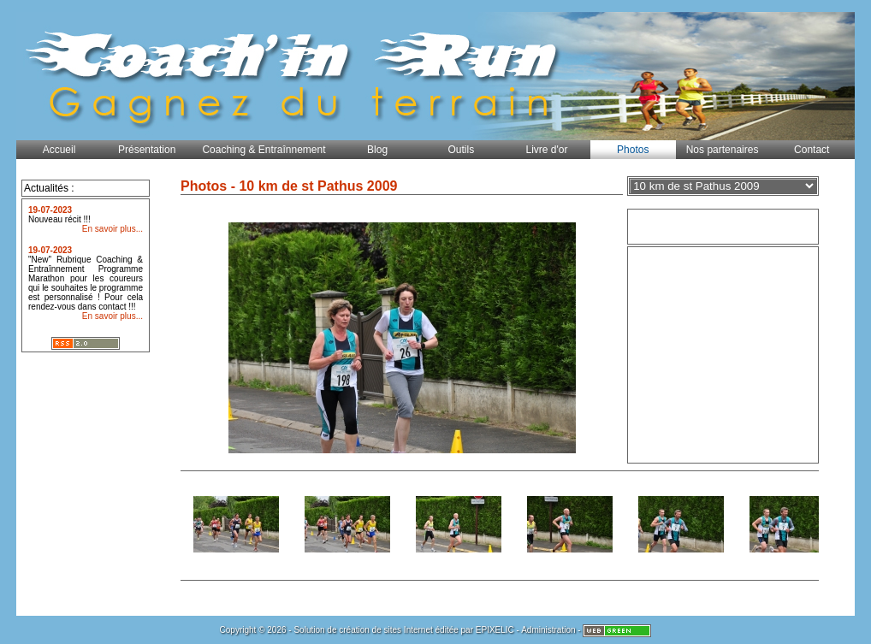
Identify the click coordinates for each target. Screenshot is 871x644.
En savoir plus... (112, 228)
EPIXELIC (495, 630)
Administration (548, 630)
